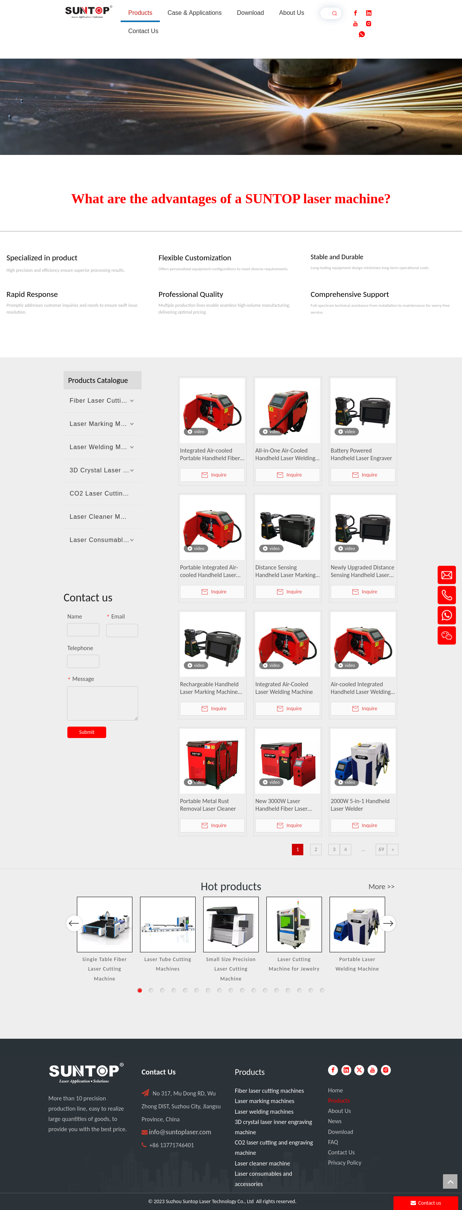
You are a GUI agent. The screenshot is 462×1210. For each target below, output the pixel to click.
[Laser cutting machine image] (231, 107)
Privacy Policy (345, 1162)
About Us (339, 1110)
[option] (104, 940)
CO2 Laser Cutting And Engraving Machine (106, 493)
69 (381, 849)
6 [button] (197, 990)
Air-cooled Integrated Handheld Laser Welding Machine (361, 688)
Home (335, 1090)
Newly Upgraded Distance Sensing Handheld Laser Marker (362, 571)
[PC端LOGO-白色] (86, 1073)
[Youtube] (355, 24)
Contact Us (341, 1152)
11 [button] (254, 990)
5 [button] (185, 990)
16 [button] (311, 990)
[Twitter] (359, 1070)
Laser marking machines (264, 1101)
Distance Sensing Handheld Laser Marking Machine (285, 571)
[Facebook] (355, 13)
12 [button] (265, 990)
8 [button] (219, 990)
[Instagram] (369, 24)
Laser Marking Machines (106, 424)
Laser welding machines (264, 1111)
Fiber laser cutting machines (269, 1090)
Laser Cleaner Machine (105, 516)
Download (340, 1131)
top (450, 1181)
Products (339, 1100)
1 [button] (139, 990)
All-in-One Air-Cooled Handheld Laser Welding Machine (285, 454)
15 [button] (299, 990)
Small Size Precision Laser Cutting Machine (231, 969)
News (335, 1121)
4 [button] (174, 990)
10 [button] (242, 990)
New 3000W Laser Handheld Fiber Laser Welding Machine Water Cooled (285, 805)
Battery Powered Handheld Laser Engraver (361, 454)
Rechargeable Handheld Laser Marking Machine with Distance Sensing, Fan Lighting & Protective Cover (211, 688)
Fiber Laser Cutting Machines (106, 400)
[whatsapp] (362, 34)
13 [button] (276, 990)
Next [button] (387, 950)
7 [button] (208, 990)
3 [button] (162, 990)
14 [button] (288, 990)
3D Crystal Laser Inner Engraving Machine (106, 470)
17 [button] (322, 990)
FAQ (333, 1142)
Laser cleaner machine (262, 1163)
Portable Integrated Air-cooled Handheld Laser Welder (209, 571)
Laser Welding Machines (106, 447)
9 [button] (231, 990)
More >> (381, 886)
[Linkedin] (369, 13)
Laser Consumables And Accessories (106, 540)
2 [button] (151, 990)
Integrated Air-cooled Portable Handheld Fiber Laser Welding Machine (210, 454)
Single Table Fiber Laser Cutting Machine (105, 969)
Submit (86, 732)
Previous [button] (74, 950)
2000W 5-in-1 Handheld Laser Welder (360, 804)
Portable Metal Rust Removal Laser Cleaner (208, 804)
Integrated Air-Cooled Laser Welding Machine (284, 688)
